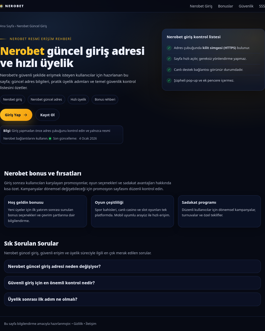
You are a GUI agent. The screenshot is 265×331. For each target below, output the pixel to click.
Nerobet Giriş (201, 6)
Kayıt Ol (47, 114)
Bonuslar (225, 6)
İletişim (91, 324)
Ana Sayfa (7, 26)
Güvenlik (246, 6)
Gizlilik (78, 324)
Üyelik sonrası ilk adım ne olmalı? (42, 299)
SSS (262, 6)
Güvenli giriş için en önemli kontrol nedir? (51, 283)
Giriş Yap (16, 114)
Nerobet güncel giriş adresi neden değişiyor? (54, 266)
